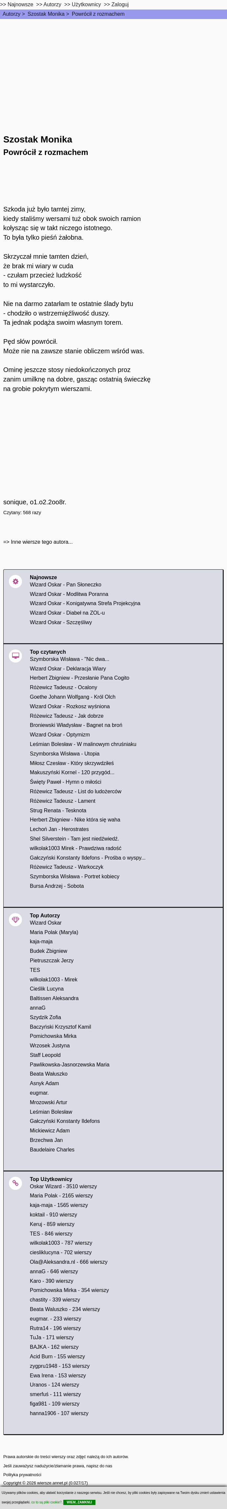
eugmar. (39, 1093)
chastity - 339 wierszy (55, 1299)
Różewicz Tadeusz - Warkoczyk (66, 867)
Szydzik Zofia (45, 1017)
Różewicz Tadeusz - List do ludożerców (75, 791)
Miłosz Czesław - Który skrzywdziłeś (72, 763)
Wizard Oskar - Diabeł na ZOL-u (67, 613)
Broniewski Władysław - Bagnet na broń (76, 725)
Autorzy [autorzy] (52, 4)
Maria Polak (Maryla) (54, 932)
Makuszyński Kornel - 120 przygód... (72, 772)
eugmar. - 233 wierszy (55, 1319)
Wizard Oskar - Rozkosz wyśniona (70, 706)
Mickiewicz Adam (50, 1130)
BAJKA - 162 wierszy (54, 1347)
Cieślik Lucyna (47, 989)
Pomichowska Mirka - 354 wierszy (69, 1290)
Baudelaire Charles (52, 1149)
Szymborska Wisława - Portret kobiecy (74, 876)
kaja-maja (41, 941)
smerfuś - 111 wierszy (55, 1394)
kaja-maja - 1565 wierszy (59, 1205)
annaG (38, 1008)
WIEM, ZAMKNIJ (79, 1502)
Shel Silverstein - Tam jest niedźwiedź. (74, 839)
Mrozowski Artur (48, 1102)
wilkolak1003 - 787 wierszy (61, 1243)
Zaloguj (120, 4)
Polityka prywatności (22, 1474)
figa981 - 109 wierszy (54, 1404)
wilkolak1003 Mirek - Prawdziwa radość (75, 848)
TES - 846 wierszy (51, 1233)
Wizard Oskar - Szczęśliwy (61, 622)
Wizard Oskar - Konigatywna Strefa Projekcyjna (85, 603)
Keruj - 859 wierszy (52, 1224)
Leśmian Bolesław (51, 1112)
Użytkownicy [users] (86, 4)
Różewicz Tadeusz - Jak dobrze (67, 716)
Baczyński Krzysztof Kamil (60, 1027)
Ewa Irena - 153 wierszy (58, 1375)
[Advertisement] (113, 68)
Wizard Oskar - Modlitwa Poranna (69, 594)
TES (35, 970)
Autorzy (11, 14)
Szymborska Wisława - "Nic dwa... (69, 659)
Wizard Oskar (46, 923)
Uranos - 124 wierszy (54, 1385)
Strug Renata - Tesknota (58, 810)
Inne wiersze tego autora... (42, 542)
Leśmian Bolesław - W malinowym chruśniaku (83, 744)
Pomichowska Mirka (53, 1036)
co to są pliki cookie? (46, 1502)
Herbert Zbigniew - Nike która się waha (75, 819)
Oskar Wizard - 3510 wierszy (63, 1186)
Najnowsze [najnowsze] (20, 4)
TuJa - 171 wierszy (52, 1337)
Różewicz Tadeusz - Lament (62, 801)
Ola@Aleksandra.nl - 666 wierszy (69, 1262)
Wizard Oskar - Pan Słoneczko (65, 584)
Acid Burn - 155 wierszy (57, 1356)
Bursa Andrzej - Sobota (57, 886)
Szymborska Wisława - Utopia (65, 753)
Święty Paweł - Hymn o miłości (65, 782)
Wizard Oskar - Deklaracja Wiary (68, 668)
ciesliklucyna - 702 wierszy (61, 1252)
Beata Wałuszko (49, 1074)
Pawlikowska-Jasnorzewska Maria (70, 1064)
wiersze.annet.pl (52, 1482)
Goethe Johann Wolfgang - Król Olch (72, 697)
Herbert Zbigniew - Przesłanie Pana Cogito (79, 678)
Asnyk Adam (44, 1083)
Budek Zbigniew (48, 951)
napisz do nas (99, 1465)
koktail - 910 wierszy (53, 1214)
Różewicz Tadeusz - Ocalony (63, 687)
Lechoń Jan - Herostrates (59, 829)
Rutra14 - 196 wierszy (55, 1328)
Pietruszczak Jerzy (51, 960)
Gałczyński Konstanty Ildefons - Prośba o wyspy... (88, 858)
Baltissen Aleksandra (54, 998)
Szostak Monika (46, 14)
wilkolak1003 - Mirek (53, 979)
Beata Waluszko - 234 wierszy (65, 1309)
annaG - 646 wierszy (54, 1271)
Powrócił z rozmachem (98, 14)
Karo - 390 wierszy (51, 1281)
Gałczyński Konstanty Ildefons (65, 1121)
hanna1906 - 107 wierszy (59, 1413)
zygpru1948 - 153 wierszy (60, 1366)
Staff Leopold (45, 1055)
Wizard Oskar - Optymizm (60, 734)
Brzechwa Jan (46, 1140)
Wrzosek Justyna (50, 1045)
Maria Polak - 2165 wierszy (61, 1195)
